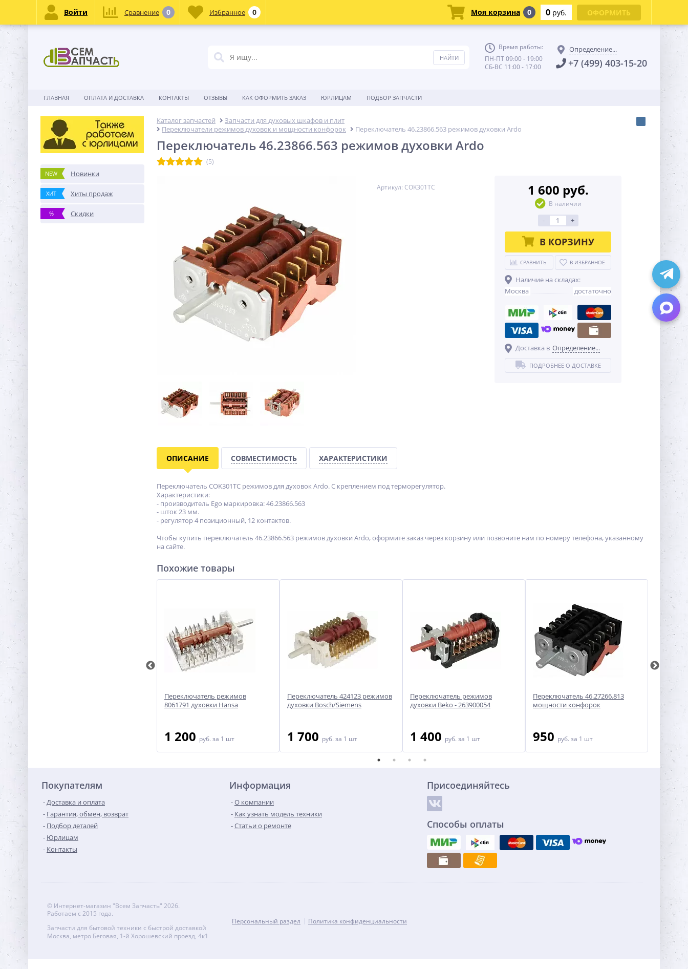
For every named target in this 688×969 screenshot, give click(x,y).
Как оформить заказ (274, 97)
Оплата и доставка (114, 97)
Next (655, 666)
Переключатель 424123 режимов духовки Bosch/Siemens (339, 700)
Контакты (174, 97)
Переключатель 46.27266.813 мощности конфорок (578, 700)
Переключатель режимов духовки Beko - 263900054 (451, 700)
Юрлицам (336, 97)
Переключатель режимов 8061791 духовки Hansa (205, 700)
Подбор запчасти (394, 97)
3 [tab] (409, 760)
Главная (56, 97)
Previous (150, 666)
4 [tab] (425, 760)
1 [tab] (379, 760)
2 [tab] (394, 760)
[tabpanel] (218, 665)
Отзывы (215, 97)
